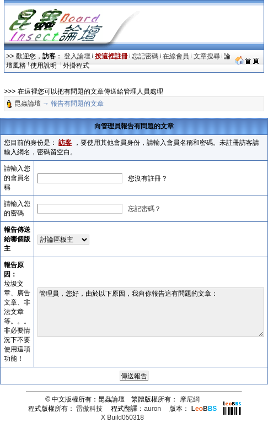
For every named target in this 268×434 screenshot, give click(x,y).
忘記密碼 (145, 56)
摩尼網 (190, 399)
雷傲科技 (89, 409)
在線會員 (176, 56)
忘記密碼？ (144, 209)
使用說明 (44, 65)
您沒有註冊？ (148, 178)
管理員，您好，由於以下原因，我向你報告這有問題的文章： (150, 312)
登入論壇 (77, 56)
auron (152, 409)
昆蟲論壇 (27, 103)
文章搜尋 (207, 56)
